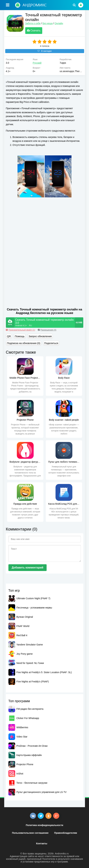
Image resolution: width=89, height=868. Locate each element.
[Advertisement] (34, 225)
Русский (37, 62)
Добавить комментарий (27, 567)
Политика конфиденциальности (44, 825)
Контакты (41, 843)
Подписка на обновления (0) (23, 343)
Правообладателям (65, 833)
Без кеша (48, 23)
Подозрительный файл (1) (20, 330)
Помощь (20, 336)
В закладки (45, 51)
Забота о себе (33, 23)
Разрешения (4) (47, 330)
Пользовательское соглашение (30, 833)
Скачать (34, 30)
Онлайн (59, 23)
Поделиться (51, 343)
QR (9, 336)
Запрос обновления (40, 336)
